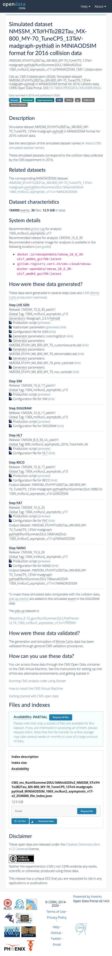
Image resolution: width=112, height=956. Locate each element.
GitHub (56, 933)
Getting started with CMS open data (34, 696)
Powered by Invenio (87, 896)
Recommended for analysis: (35, 229)
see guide (43, 247)
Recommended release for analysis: (33, 238)
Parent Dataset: (18, 104)
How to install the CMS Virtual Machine (36, 688)
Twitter (56, 939)
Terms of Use (56, 911)
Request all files (61, 717)
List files (20, 821)
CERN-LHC (88, 100)
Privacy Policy (57, 917)
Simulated (28, 100)
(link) (63, 327)
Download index (42, 821)
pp (77, 100)
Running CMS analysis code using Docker (37, 681)
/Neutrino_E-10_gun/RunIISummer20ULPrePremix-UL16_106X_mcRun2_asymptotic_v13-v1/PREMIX (44, 620)
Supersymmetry (45, 100)
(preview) (44, 323)
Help (55, 927)
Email (57, 944)
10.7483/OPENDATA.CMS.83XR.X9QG (75, 88)
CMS (59, 100)
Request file (87, 811)
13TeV (69, 100)
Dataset (14, 100)
